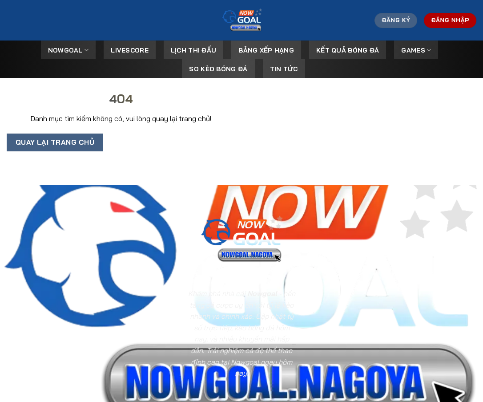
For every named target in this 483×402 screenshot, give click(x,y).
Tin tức (284, 69)
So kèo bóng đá (218, 69)
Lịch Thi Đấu (193, 50)
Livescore (130, 50)
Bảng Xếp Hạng (266, 50)
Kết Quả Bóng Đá (347, 50)
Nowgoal (68, 50)
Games (416, 50)
